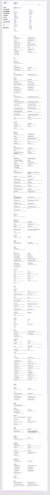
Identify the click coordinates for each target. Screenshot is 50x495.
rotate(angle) (29, 450)
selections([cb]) (16, 191)
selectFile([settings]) (16, 263)
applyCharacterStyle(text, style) (18, 482)
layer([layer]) (15, 138)
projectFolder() (30, 226)
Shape (29, 19)
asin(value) (29, 340)
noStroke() (15, 49)
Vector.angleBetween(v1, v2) (17, 360)
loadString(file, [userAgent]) (17, 260)
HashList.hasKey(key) (30, 87)
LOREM (15, 477)
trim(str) (15, 117)
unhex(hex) (29, 69)
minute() (15, 275)
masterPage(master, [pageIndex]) (18, 160)
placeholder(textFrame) (31, 203)
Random (31, 12)
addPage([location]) (16, 158)
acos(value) (15, 340)
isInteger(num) (29, 123)
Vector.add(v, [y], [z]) (30, 357)
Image (14, 27)
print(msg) (15, 388)
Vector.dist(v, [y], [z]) (30, 365)
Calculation (31, 10)
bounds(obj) (15, 176)
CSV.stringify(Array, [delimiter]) (32, 74)
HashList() (15, 79)
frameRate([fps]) (30, 221)
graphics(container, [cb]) (17, 179)
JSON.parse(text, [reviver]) (17, 96)
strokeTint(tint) (30, 51)
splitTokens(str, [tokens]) (17, 114)
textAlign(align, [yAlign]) (17, 465)
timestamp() (29, 277)
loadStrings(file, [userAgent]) (31, 260)
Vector (30, 14)
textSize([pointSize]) (16, 470)
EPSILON (15, 319)
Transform (30, 24)
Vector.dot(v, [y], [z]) (30, 367)
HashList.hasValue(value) (17, 89)
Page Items (16, 22)
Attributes (31, 20)
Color (14, 9)
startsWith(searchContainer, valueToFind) (33, 114)
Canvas (15, 20)
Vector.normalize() (16, 376)
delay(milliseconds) (16, 221)
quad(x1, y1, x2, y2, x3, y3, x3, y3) (18, 421)
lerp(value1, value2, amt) (17, 300)
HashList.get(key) (16, 81)
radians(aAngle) (16, 349)
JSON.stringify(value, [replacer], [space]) (33, 96)
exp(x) (15, 297)
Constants (16, 26)
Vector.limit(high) (30, 372)
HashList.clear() (30, 79)
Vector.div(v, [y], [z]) (16, 367)
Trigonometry (31, 13)
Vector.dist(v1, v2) (16, 365)
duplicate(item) (30, 176)
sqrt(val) (15, 314)
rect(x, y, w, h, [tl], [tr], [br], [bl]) (32, 421)
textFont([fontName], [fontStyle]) (32, 465)
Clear (39, 4)
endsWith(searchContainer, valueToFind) (33, 101)
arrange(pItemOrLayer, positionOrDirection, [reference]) (33, 172)
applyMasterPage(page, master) (32, 158)
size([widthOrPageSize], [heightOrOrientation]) (34, 229)
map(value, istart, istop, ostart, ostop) (32, 303)
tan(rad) (15, 352)
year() (14, 282)
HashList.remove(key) (30, 89)
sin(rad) (29, 349)
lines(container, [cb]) (16, 200)
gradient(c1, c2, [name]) (17, 44)
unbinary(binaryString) (17, 69)
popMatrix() (29, 444)
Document (15, 19)
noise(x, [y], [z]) (16, 331)
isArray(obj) (15, 123)
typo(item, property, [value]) (17, 472)
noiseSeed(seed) (16, 333)
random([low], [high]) (30, 333)
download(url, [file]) (16, 253)
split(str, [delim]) (30, 111)
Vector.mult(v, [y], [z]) (30, 374)
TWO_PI (15, 326)
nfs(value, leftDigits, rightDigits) (18, 111)
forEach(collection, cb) (17, 62)
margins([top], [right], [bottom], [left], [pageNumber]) (19, 153)
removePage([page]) (16, 167)
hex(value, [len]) (30, 67)
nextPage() (29, 160)
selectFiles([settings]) (30, 263)
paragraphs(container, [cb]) (17, 203)
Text (15, 23)
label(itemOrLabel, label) (17, 182)
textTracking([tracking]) (31, 470)
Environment (15, 25)
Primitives (31, 21)
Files (15, 30)
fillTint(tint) (29, 42)
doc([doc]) (15, 136)
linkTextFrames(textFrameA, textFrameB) (33, 200)
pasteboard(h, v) (30, 152)
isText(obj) (15, 215)
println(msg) (29, 388)
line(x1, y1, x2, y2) (16, 419)
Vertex (30, 22)
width (14, 231)
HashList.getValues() (16, 87)
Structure (30, 23)
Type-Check (16, 24)
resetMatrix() (15, 450)
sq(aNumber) (29, 312)
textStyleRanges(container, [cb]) (32, 206)
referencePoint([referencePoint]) (32, 138)
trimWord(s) (29, 117)
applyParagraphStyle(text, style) (32, 482)
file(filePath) (29, 253)
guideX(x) (15, 150)
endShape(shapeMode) (17, 431)
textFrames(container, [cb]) (31, 191)
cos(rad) (15, 346)
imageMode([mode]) (30, 242)
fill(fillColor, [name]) (16, 42)
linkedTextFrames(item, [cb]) (17, 185)
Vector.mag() (15, 374)
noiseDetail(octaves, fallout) (31, 331)
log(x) (28, 300)
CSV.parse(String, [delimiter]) (18, 74)
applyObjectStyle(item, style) (17, 172)
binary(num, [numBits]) (17, 67)
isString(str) (29, 125)
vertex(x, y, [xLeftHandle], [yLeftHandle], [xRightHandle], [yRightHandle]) (33, 431)
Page (15, 21)
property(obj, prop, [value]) (17, 229)
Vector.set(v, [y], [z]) (30, 376)
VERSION (29, 236)
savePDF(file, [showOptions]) (17, 396)
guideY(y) (29, 150)
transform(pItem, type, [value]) (32, 452)
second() (15, 277)
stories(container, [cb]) (17, 206)
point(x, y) (29, 419)
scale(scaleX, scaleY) (16, 452)
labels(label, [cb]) (30, 182)
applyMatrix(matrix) (16, 444)
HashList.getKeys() (30, 81)
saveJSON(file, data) (30, 393)
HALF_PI (29, 319)
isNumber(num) (16, 125)
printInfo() (15, 226)
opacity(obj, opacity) (30, 49)
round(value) (15, 312)
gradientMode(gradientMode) (31, 44)
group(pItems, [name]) (30, 136)
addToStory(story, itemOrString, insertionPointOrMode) (18, 197)
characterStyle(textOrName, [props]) (18, 484)
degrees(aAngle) (30, 346)
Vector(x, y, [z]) (16, 357)
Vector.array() (29, 360)
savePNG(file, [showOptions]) (31, 396)
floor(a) (29, 297)
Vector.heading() (16, 372)
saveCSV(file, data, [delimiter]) (18, 393)
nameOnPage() (29, 185)
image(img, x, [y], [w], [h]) (17, 242)
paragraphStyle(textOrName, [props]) (32, 484)
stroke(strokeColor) (16, 51)
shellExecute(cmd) (16, 248)
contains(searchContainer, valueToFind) (19, 101)
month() (29, 275)
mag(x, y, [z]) (15, 303)
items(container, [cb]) (30, 179)
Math (29, 9)
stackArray (15, 236)
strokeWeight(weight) (16, 412)
